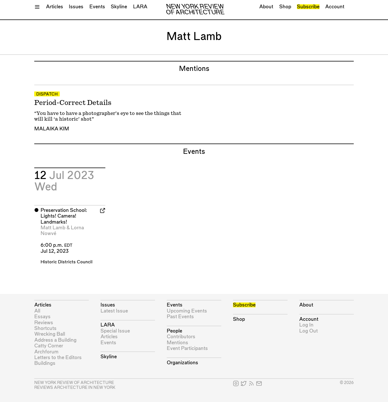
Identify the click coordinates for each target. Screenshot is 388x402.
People (174, 331)
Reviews (43, 322)
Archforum (46, 351)
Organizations (182, 362)
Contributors (181, 336)
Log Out (308, 331)
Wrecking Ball (49, 334)
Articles (54, 6)
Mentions (177, 342)
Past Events (180, 316)
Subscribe (308, 6)
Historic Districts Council (67, 262)
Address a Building (55, 340)
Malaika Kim (51, 128)
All (37, 311)
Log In (306, 325)
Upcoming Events (187, 311)
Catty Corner (48, 345)
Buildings (44, 363)
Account (334, 6)
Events (97, 6)
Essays (42, 316)
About (266, 6)
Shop (285, 6)
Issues (76, 6)
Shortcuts (45, 328)
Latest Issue (114, 311)
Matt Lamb (53, 227)
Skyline (119, 6)
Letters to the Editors (58, 357)
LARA (140, 6)
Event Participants (187, 348)
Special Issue (115, 331)
